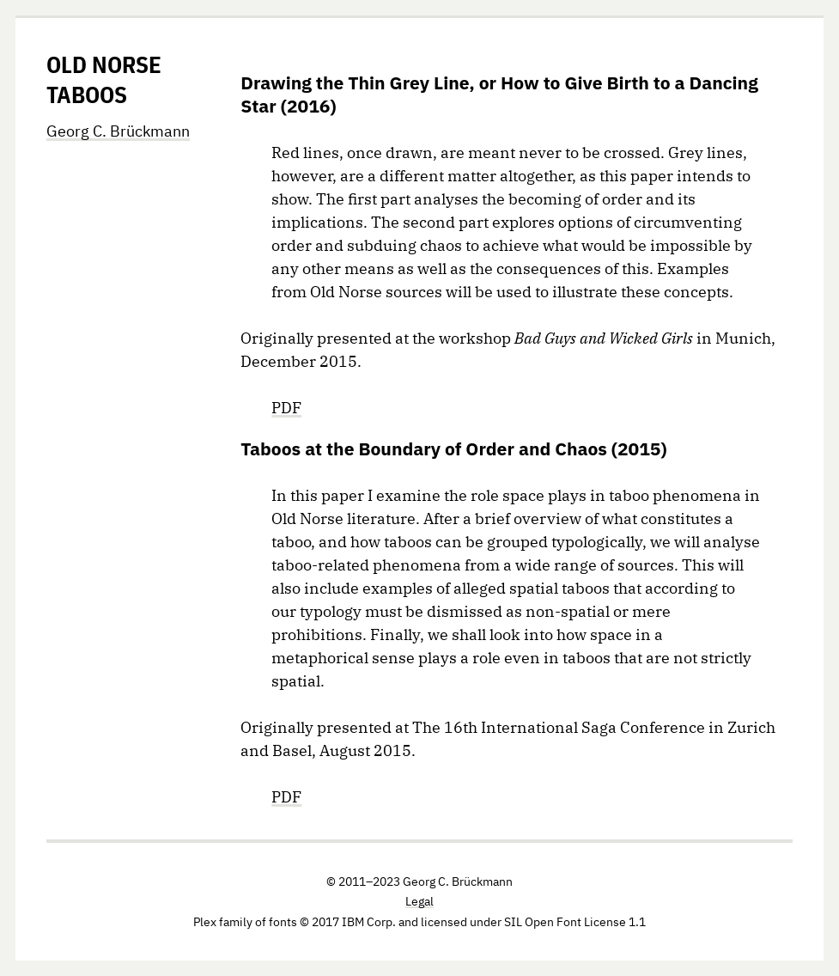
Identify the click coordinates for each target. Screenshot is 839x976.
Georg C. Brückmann (118, 131)
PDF (286, 408)
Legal (419, 901)
